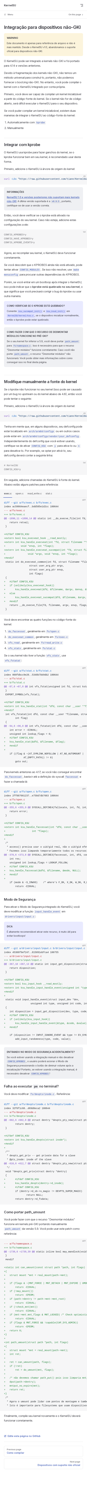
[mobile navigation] (82, 5)
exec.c (7, 493)
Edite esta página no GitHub (22, 1436)
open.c (19, 493)
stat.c (49, 493)
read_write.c (34, 493)
